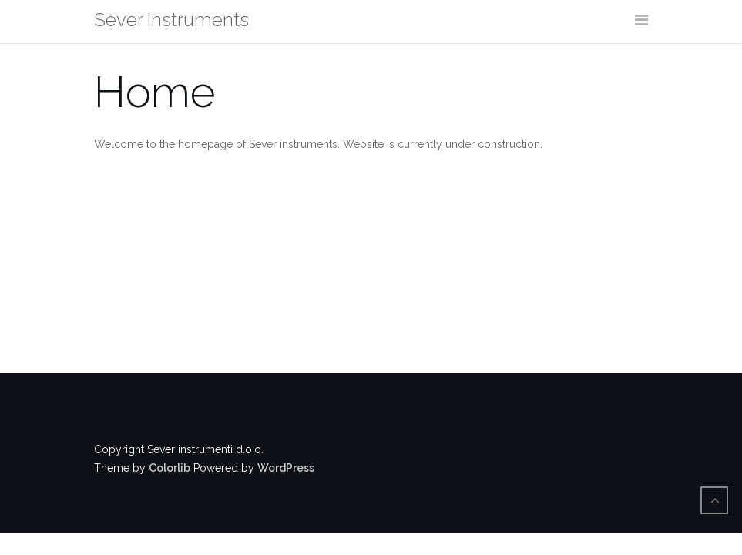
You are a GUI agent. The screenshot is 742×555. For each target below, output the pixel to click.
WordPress (285, 468)
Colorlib (169, 468)
